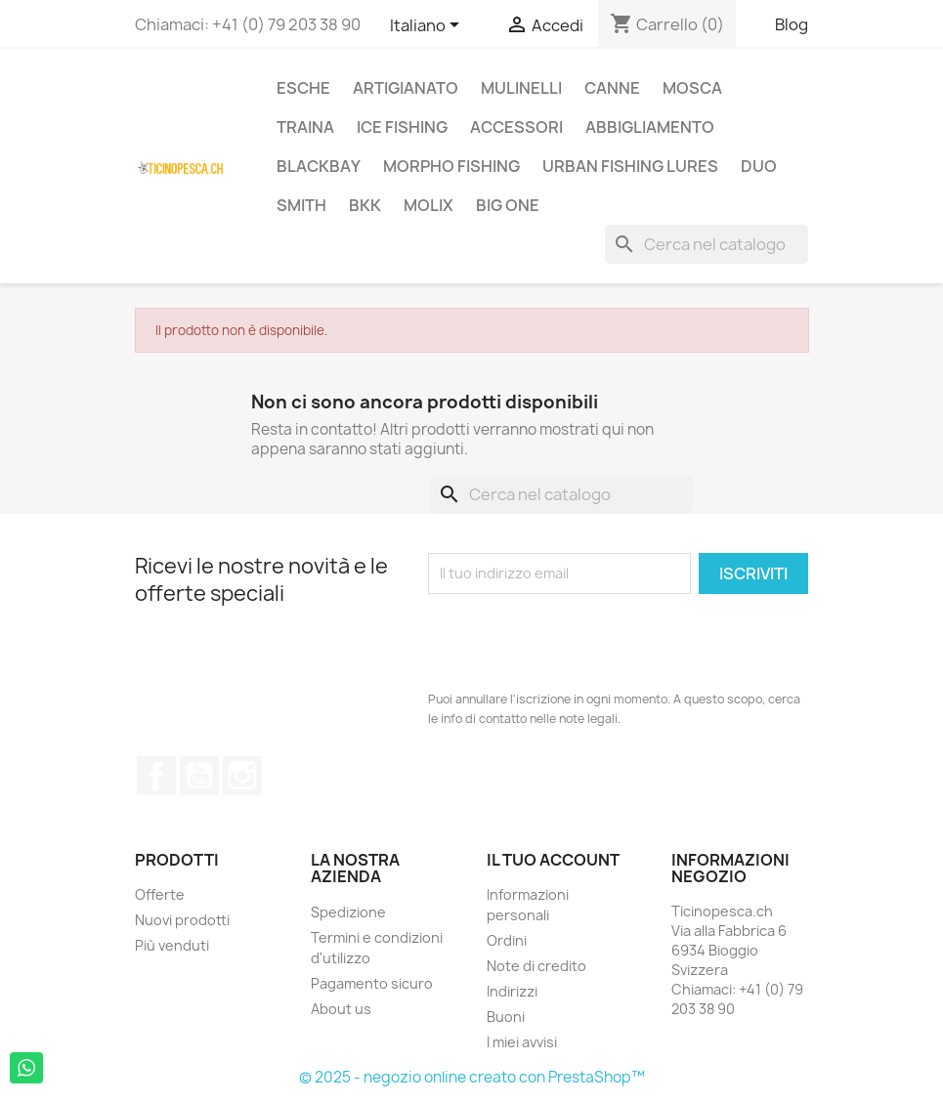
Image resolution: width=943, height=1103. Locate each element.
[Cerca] (706, 244)
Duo (759, 166)
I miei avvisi (522, 1042)
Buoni (506, 1016)
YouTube (199, 775)
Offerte (160, 894)
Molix (428, 205)
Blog (791, 24)
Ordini (507, 940)
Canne (612, 88)
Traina (305, 127)
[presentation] (576, 642)
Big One (507, 205)
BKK (365, 205)
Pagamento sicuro (372, 983)
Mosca (692, 88)
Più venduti (172, 945)
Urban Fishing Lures (630, 166)
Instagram (242, 775)
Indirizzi (512, 991)
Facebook (156, 775)
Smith (301, 205)
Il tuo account (553, 859)
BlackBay (319, 166)
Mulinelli (521, 88)
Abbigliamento (649, 127)
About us (341, 1008)
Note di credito (536, 965)
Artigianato (405, 88)
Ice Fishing (402, 127)
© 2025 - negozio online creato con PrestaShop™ (472, 1077)
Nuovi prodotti (182, 920)
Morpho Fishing (451, 166)
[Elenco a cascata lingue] (428, 26)
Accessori (516, 127)
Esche (303, 88)
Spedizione (348, 912)
